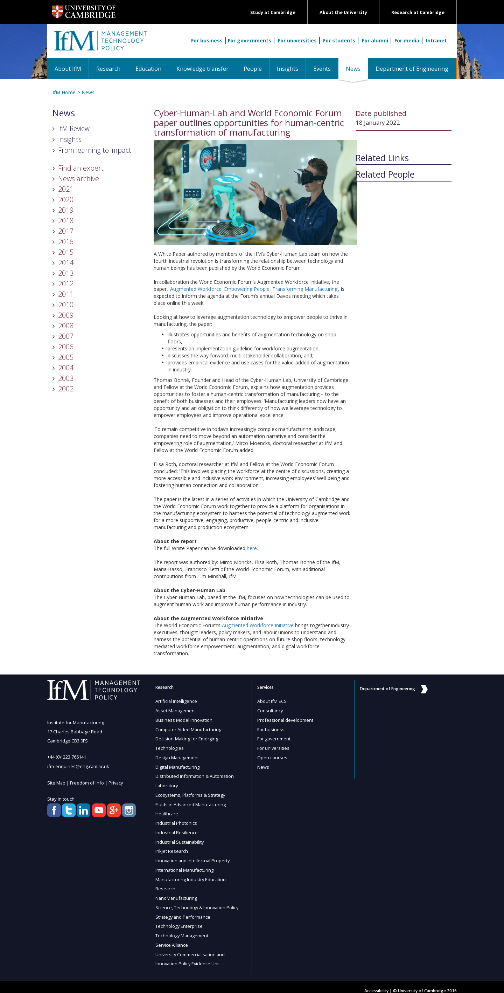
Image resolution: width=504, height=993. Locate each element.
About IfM (68, 69)
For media (406, 40)
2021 (66, 189)
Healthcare (167, 810)
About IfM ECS (272, 701)
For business (207, 40)
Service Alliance (172, 938)
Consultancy (270, 710)
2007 (66, 336)
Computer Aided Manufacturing (188, 728)
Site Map (56, 782)
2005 (66, 357)
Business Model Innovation (184, 719)
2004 (66, 367)
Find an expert (81, 168)
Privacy (116, 782)
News (357, 68)
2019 (66, 210)
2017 (66, 231)
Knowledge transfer (202, 69)
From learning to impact (94, 150)
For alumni (375, 40)
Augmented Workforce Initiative (258, 625)
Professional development (285, 719)
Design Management (177, 756)
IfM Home (64, 92)
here (252, 548)
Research (108, 69)
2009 (66, 315)
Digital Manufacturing (178, 765)
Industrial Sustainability (180, 838)
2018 (66, 220)
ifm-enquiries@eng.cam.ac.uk (78, 766)
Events (322, 69)
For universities (297, 40)
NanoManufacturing (176, 892)
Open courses (272, 756)
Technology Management (182, 929)
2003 (66, 378)
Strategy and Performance (183, 911)
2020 (66, 199)
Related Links (382, 158)
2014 (66, 262)
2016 (66, 241)
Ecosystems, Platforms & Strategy (190, 792)
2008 (66, 325)
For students (339, 40)
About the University (343, 12)
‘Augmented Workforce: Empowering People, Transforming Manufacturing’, (254, 289)
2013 (66, 273)
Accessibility (376, 983)
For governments (249, 40)
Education (148, 69)
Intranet (436, 40)
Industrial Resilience (176, 829)
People (253, 69)
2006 (66, 346)
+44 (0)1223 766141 (66, 757)
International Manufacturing (185, 865)
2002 (66, 388)
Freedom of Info (87, 782)
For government (274, 737)
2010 (66, 304)
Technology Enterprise (179, 920)
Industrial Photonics (176, 819)
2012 (66, 283)
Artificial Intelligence (176, 701)
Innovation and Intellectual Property (193, 856)
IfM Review (74, 128)
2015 (66, 252)
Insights (287, 69)
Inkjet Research (171, 847)
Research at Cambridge (417, 12)
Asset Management (176, 710)
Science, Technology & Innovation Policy (197, 901)
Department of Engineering (412, 69)
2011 (66, 294)
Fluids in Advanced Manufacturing (191, 801)
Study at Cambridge (272, 12)
